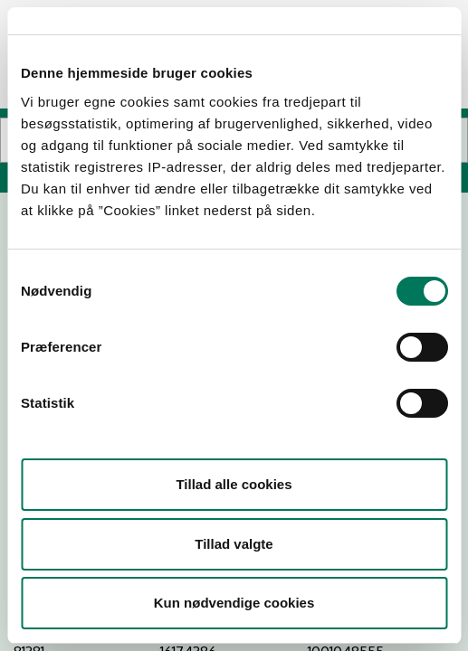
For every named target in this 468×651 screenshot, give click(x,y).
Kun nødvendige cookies (234, 602)
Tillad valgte (233, 544)
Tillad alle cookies (233, 484)
